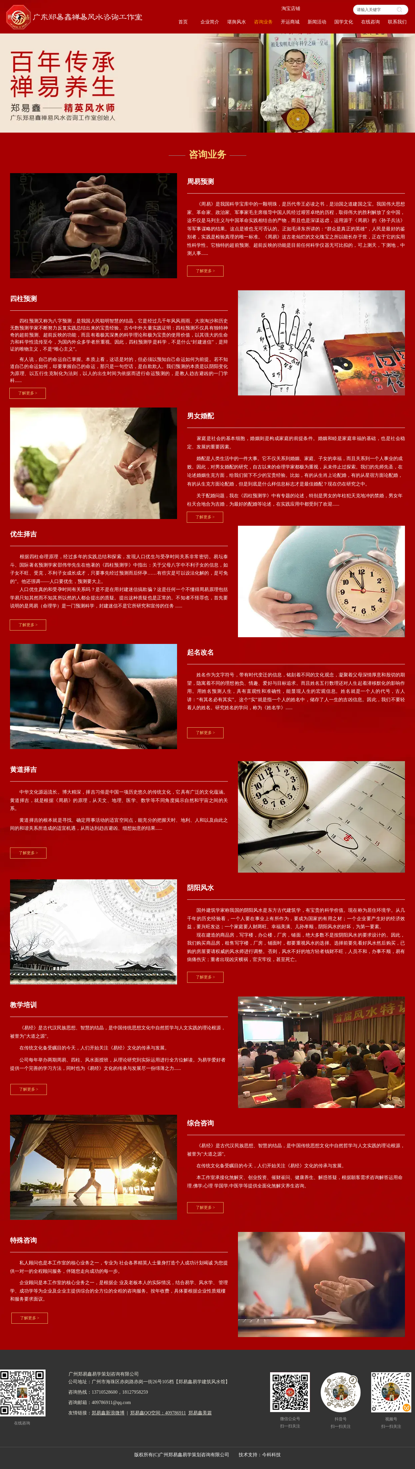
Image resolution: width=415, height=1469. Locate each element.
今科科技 (271, 1454)
